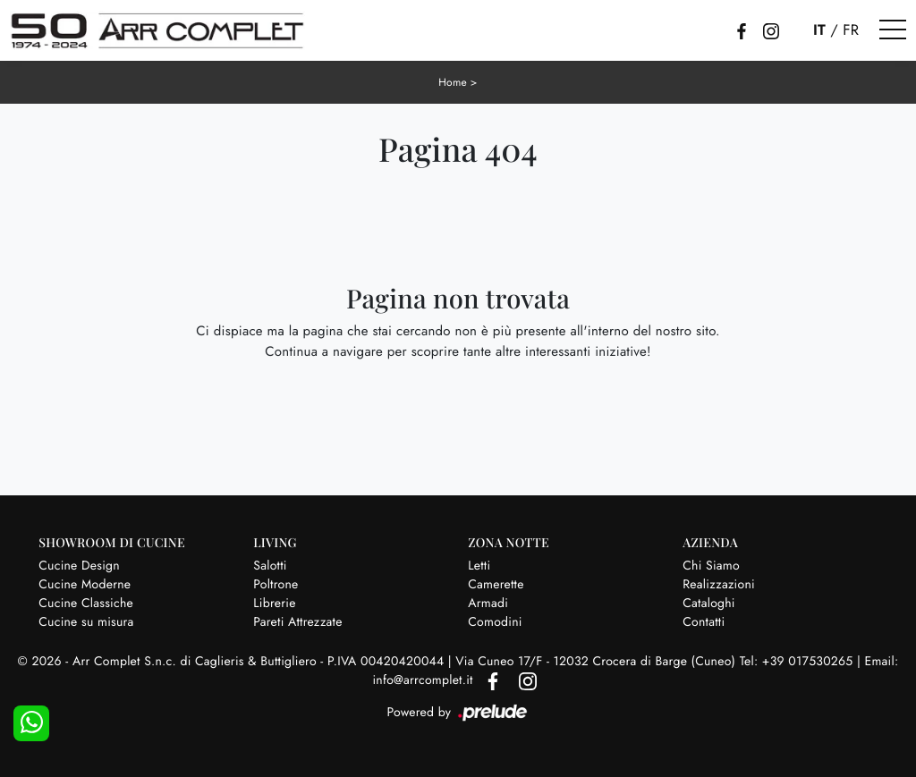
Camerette (495, 585)
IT (819, 30)
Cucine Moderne (84, 585)
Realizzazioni (719, 585)
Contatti (704, 622)
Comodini (495, 622)
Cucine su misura (85, 622)
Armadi (488, 603)
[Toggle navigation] (892, 30)
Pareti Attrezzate (297, 622)
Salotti (269, 566)
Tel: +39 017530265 (798, 662)
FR (851, 30)
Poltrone (275, 585)
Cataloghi (709, 603)
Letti (479, 566)
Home (452, 82)
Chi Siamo (711, 566)
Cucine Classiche (85, 603)
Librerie (274, 603)
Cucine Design (79, 566)
